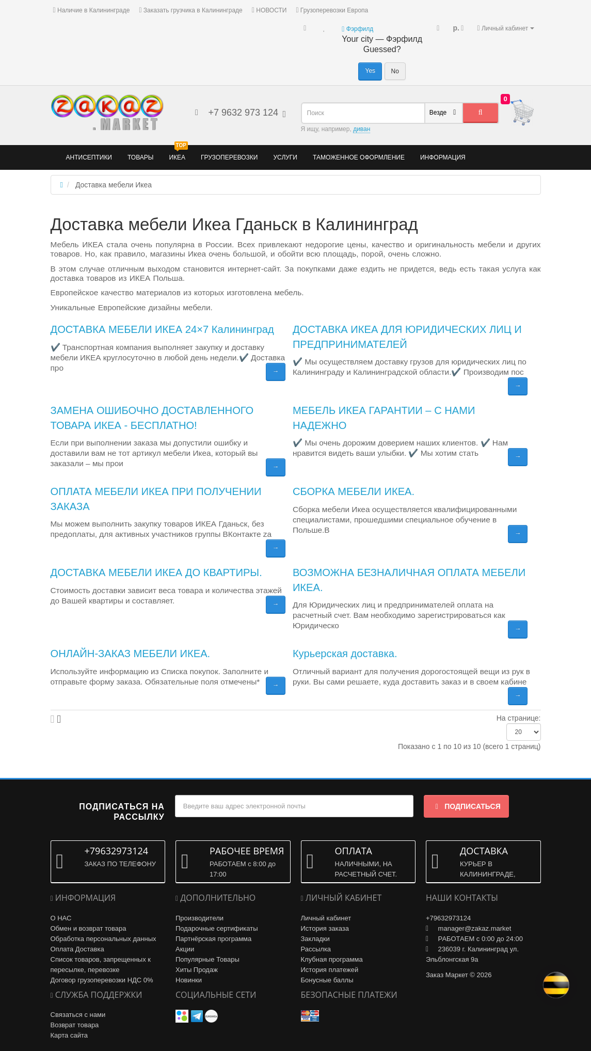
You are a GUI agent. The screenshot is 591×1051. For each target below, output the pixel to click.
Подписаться (466, 806)
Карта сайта (69, 1035)
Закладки (315, 939)
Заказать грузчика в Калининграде (190, 10)
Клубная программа (332, 959)
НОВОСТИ (269, 10)
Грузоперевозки (229, 157)
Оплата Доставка (77, 949)
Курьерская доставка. (345, 653)
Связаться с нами (78, 1014)
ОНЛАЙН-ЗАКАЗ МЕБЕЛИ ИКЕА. (131, 653)
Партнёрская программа (213, 939)
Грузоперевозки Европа (332, 10)
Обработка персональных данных (103, 939)
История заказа (325, 928)
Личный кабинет (326, 918)
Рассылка (316, 949)
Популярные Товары (207, 959)
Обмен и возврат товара (88, 928)
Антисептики (89, 157)
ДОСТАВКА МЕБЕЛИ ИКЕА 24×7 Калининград (162, 329)
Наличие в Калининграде (91, 10)
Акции (184, 949)
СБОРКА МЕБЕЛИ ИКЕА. (353, 491)
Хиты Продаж (196, 970)
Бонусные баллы (327, 980)
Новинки (188, 980)
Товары (140, 157)
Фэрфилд (357, 29)
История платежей (330, 970)
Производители (199, 918)
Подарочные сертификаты (216, 928)
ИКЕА (178, 153)
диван (361, 129)
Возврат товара (75, 1025)
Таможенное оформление (359, 157)
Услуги (285, 157)
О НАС (61, 918)
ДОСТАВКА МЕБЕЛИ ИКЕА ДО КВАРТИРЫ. (156, 572)
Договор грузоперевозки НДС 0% (102, 980)
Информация (443, 157)
